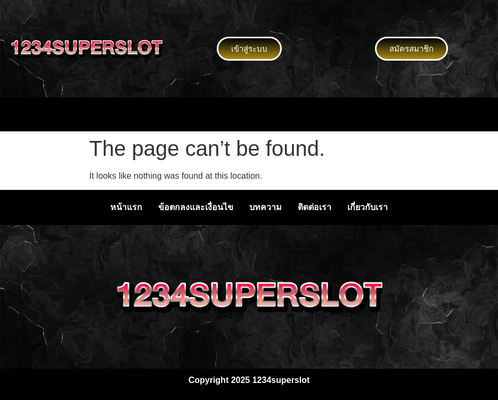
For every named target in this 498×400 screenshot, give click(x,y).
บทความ (265, 207)
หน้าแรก (126, 207)
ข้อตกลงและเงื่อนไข (195, 207)
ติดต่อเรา (314, 207)
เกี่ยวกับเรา (367, 207)
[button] (248, 114)
